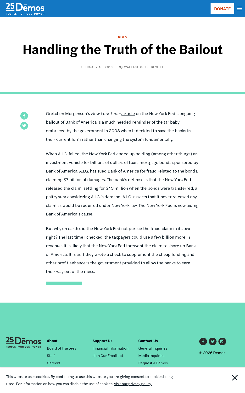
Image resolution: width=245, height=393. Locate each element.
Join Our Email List (108, 355)
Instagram (222, 341)
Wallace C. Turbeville (144, 67)
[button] (24, 116)
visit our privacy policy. (133, 383)
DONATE (222, 8)
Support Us (102, 340)
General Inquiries (152, 348)
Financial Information (110, 348)
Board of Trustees (61, 348)
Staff (51, 355)
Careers (53, 363)
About (52, 340)
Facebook (203, 341)
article (128, 113)
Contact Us (148, 340)
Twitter (213, 341)
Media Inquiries (151, 355)
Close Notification (222, 380)
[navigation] (239, 9)
